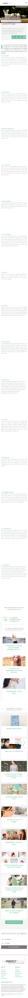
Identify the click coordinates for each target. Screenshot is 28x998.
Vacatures (3, 975)
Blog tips (17, 975)
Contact (3, 971)
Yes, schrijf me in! (14, 947)
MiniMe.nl (3, 995)
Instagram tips (19, 976)
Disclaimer (4, 978)
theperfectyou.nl (7, 3)
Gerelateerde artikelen (14, 922)
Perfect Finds (18, 973)
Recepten (17, 971)
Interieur (17, 970)
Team (2, 976)
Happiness (7, 18)
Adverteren (4, 973)
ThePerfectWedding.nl (18, 993)
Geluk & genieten (16, 18)
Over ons (3, 970)
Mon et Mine (24, 6)
